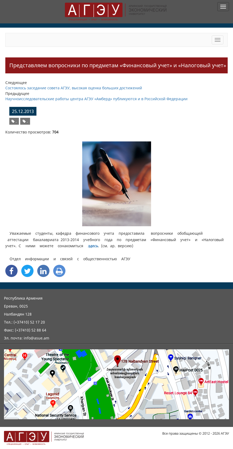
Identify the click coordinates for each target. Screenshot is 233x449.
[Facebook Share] (11, 271)
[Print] (59, 271)
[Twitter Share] (27, 271)
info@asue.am (36, 338)
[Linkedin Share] (43, 271)
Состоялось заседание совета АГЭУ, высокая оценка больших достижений (73, 87)
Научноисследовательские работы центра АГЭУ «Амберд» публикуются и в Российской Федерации (96, 98)
